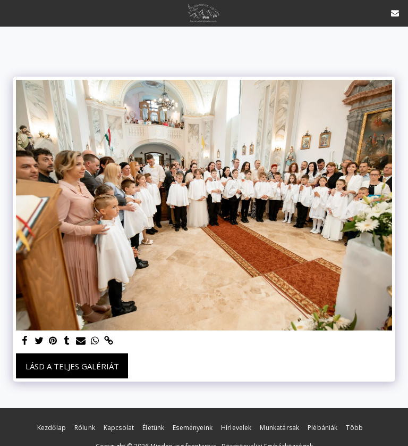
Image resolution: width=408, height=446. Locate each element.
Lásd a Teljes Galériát (72, 366)
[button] (12, 12)
